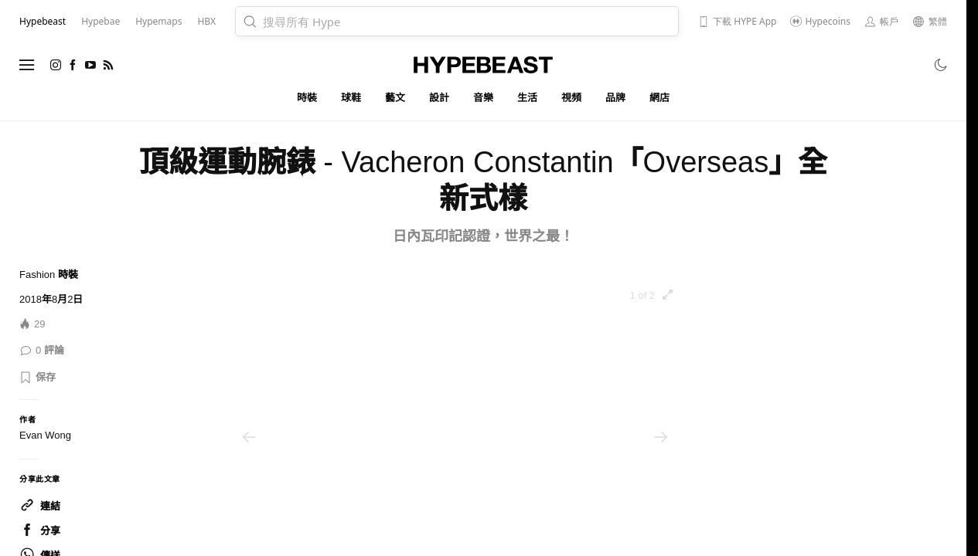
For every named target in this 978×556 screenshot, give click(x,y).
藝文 (395, 97)
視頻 (571, 97)
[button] (37, 377)
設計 (439, 97)
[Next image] (661, 437)
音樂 (483, 97)
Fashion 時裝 (48, 274)
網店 (659, 97)
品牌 (615, 97)
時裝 (307, 97)
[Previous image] (249, 437)
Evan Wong (45, 435)
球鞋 (351, 97)
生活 (527, 97)
